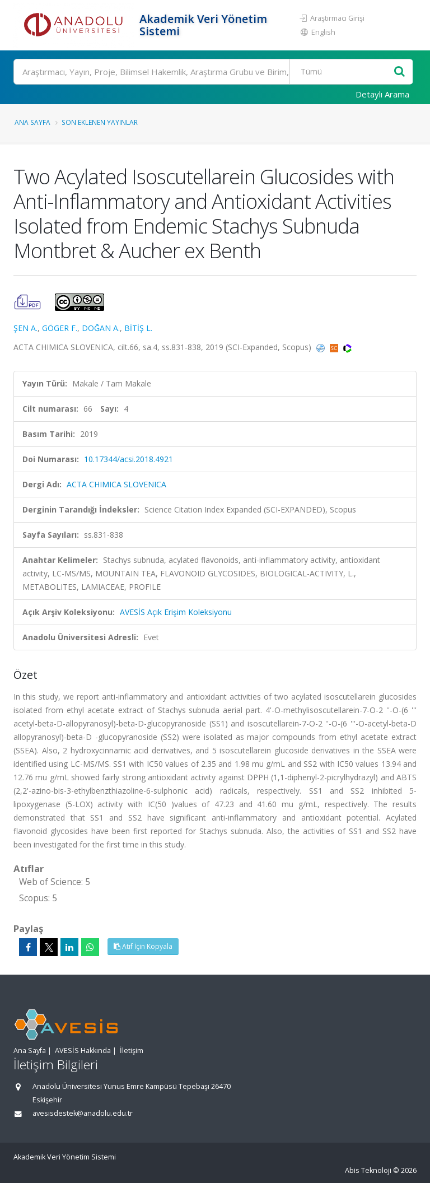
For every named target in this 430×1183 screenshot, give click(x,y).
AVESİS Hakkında (83, 1050)
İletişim (131, 1050)
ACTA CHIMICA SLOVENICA (116, 484)
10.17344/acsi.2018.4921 (128, 459)
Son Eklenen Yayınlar (100, 122)
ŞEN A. (25, 328)
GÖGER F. (59, 328)
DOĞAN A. (101, 328)
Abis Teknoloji (368, 1170)
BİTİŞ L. (138, 328)
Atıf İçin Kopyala (143, 946)
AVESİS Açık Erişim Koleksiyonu (176, 612)
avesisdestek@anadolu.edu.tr (82, 1113)
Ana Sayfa (32, 122)
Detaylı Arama (382, 94)
